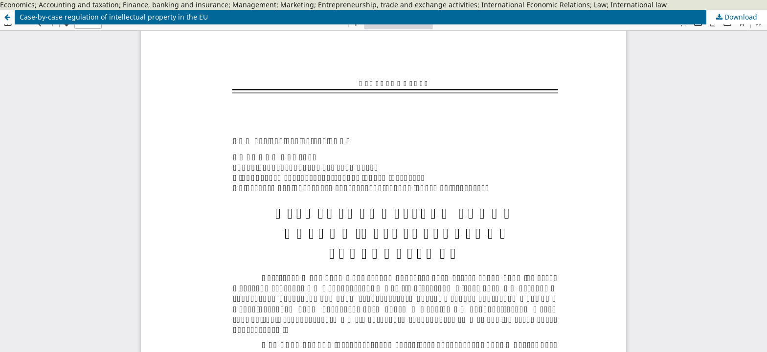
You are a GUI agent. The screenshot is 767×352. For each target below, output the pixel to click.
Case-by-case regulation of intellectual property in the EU (114, 17)
